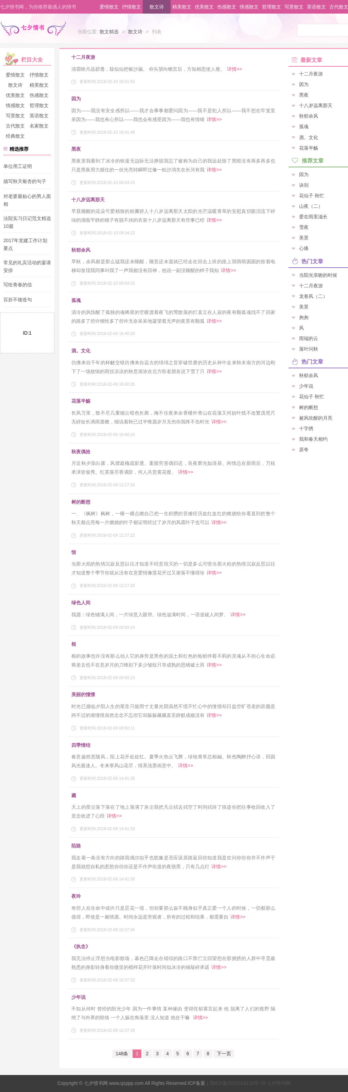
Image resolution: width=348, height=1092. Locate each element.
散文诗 (157, 7)
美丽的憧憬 (83, 694)
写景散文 (293, 7)
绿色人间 (80, 602)
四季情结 (80, 745)
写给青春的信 (17, 284)
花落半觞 (80, 401)
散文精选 (109, 31)
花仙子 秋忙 (311, 195)
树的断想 (80, 502)
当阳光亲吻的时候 (318, 275)
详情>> (234, 69)
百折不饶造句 (17, 300)
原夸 (304, 449)
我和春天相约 (313, 438)
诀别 (304, 184)
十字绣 (306, 428)
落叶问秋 (308, 349)
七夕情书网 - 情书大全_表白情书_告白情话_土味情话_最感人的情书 (33, 30)
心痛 (304, 248)
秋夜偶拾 (80, 451)
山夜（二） (311, 206)
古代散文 (15, 126)
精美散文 (181, 7)
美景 (304, 237)
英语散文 (316, 7)
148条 (122, 1053)
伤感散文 (226, 7)
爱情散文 (109, 7)
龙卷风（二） (313, 296)
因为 (76, 98)
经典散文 (15, 136)
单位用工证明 (17, 166)
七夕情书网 (250, 1083)
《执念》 (80, 946)
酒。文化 (80, 350)
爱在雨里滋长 (313, 216)
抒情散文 (131, 7)
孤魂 (76, 300)
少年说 (78, 997)
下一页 (224, 1053)
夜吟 (76, 896)
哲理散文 (271, 7)
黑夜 (76, 149)
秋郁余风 (80, 250)
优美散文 (204, 7)
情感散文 (249, 7)
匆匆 (304, 317)
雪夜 (304, 227)
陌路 (76, 846)
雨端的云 (308, 338)
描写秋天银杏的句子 (24, 181)
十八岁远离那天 (88, 199)
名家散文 (39, 126)
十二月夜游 (83, 57)
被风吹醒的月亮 (315, 417)
